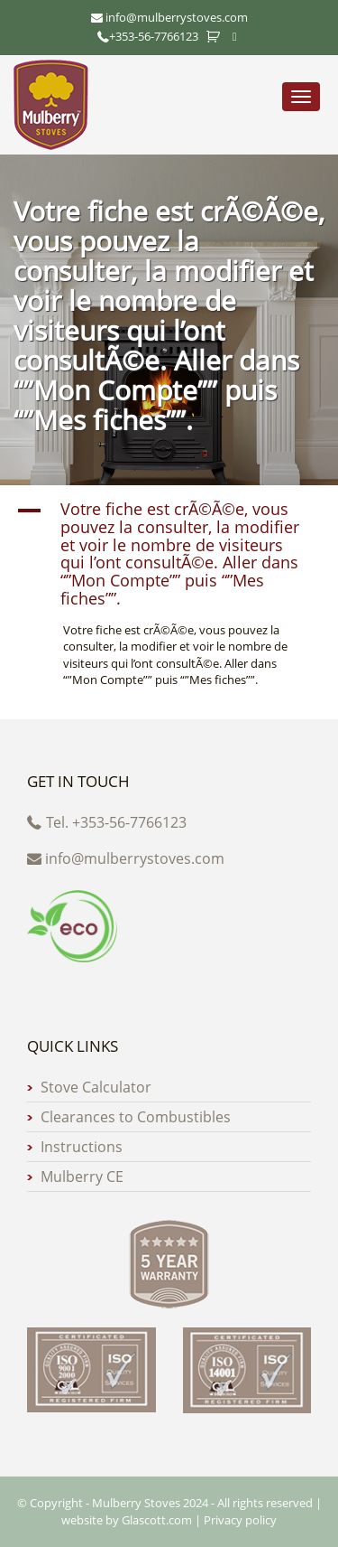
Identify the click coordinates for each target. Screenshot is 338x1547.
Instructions (82, 1147)
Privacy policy (240, 1520)
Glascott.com (157, 1520)
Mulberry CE (82, 1176)
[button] (169, 554)
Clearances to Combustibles (136, 1117)
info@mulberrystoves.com (125, 858)
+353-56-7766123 (147, 36)
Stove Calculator (96, 1087)
